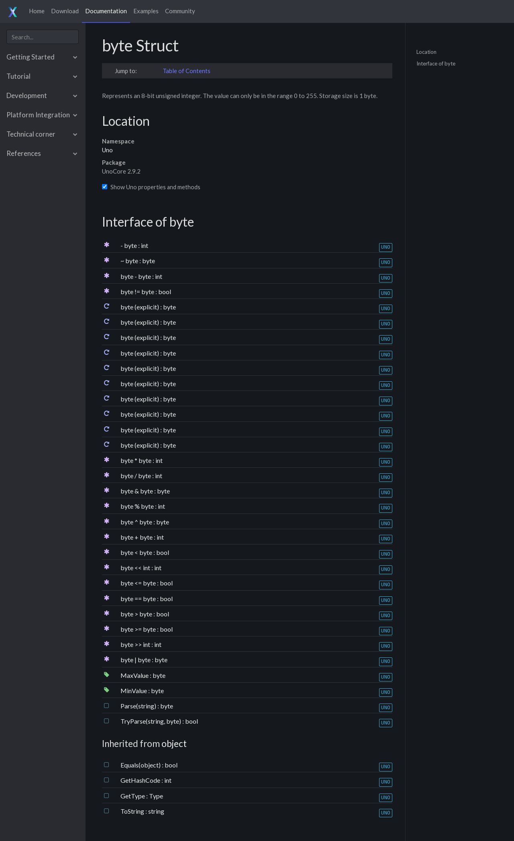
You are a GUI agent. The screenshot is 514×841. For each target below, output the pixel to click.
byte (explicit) (140, 307)
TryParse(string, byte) (151, 721)
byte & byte (137, 491)
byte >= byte (138, 629)
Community (180, 10)
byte (148, 260)
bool (164, 291)
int (144, 245)
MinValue (134, 690)
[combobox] (42, 36)
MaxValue (135, 675)
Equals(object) (141, 765)
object (174, 743)
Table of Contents (186, 70)
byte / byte (136, 475)
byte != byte (137, 291)
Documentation (106, 10)
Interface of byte (435, 63)
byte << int (135, 567)
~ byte (129, 260)
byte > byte (136, 614)
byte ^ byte (136, 522)
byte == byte (138, 598)
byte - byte (136, 276)
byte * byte (136, 460)
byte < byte (136, 552)
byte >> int (135, 644)
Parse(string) (138, 706)
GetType (133, 796)
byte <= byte (138, 583)
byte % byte (137, 506)
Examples (146, 10)
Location (426, 51)
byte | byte (136, 659)
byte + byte (137, 537)
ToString (132, 811)
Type (156, 796)
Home (37, 10)
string (156, 811)
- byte (129, 245)
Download (65, 10)
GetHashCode (140, 780)
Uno (107, 149)
